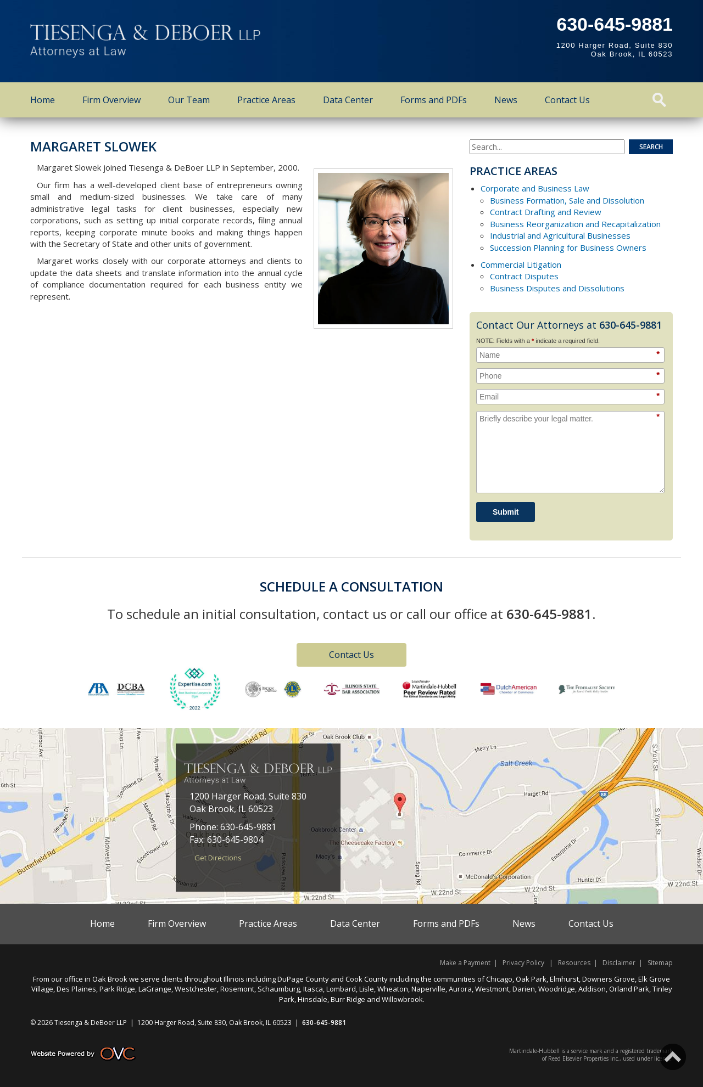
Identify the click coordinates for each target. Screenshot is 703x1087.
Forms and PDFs (433, 100)
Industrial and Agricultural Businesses (560, 235)
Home (42, 100)
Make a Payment (465, 962)
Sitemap (660, 962)
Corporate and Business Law (535, 188)
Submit (505, 512)
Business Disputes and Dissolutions (557, 288)
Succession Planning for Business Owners (568, 247)
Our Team (189, 100)
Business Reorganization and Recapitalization (575, 223)
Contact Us (567, 100)
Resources (574, 962)
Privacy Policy (523, 962)
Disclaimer (618, 962)
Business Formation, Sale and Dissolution (567, 200)
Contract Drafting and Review (545, 211)
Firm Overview (111, 100)
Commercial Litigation (521, 264)
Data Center (348, 100)
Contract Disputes (524, 276)
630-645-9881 (614, 24)
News (505, 100)
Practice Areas (266, 100)
